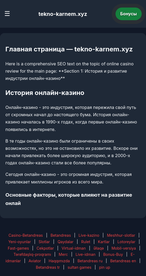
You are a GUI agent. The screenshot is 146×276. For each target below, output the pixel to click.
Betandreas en (123, 261)
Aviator (35, 261)
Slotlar (44, 241)
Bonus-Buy (113, 254)
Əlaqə (98, 248)
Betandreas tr (48, 267)
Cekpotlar (45, 248)
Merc (63, 254)
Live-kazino (89, 235)
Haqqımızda (59, 261)
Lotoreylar (126, 241)
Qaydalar (65, 241)
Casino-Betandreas (25, 235)
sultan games (79, 267)
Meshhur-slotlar (121, 235)
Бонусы (128, 13)
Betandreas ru (90, 261)
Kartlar (104, 241)
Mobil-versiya (123, 248)
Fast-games (18, 248)
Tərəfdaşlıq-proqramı (32, 254)
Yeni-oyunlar (19, 241)
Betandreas (60, 235)
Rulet (85, 241)
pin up (104, 267)
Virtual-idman (74, 248)
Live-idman (86, 254)
